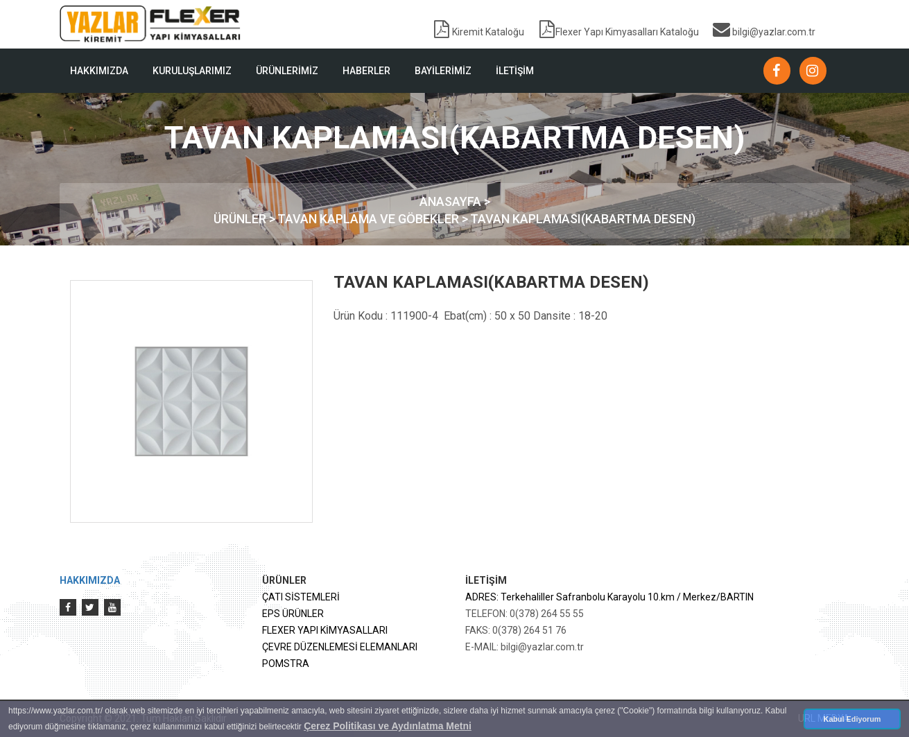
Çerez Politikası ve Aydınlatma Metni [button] (387, 725)
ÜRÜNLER (241, 218)
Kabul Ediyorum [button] (852, 719)
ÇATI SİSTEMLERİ (301, 596)
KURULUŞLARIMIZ (192, 70)
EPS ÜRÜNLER (293, 613)
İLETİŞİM (515, 70)
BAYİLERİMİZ (443, 70)
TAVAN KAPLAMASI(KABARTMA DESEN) (582, 218)
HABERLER (366, 70)
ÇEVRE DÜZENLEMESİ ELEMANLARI (339, 646)
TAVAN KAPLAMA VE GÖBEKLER (369, 218)
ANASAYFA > (454, 201)
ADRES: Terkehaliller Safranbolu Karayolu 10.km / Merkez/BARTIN (609, 596)
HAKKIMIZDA (99, 70)
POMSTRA (285, 663)
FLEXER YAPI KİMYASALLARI (325, 630)
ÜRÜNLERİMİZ (287, 70)
